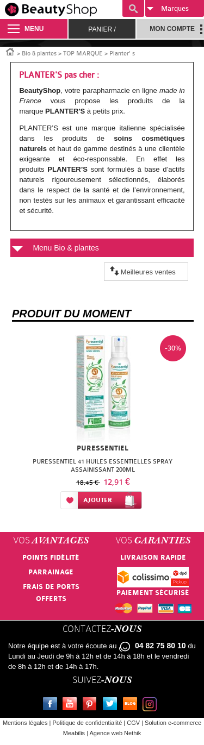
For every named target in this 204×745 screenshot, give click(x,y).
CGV (133, 722)
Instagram (152, 705)
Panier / (101, 29)
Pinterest (92, 705)
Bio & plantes (39, 53)
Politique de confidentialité (87, 722)
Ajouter (97, 500)
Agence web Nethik (115, 733)
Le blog (132, 705)
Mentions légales (25, 722)
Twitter (112, 705)
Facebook (52, 705)
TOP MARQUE (83, 53)
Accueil (10, 51)
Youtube (72, 705)
